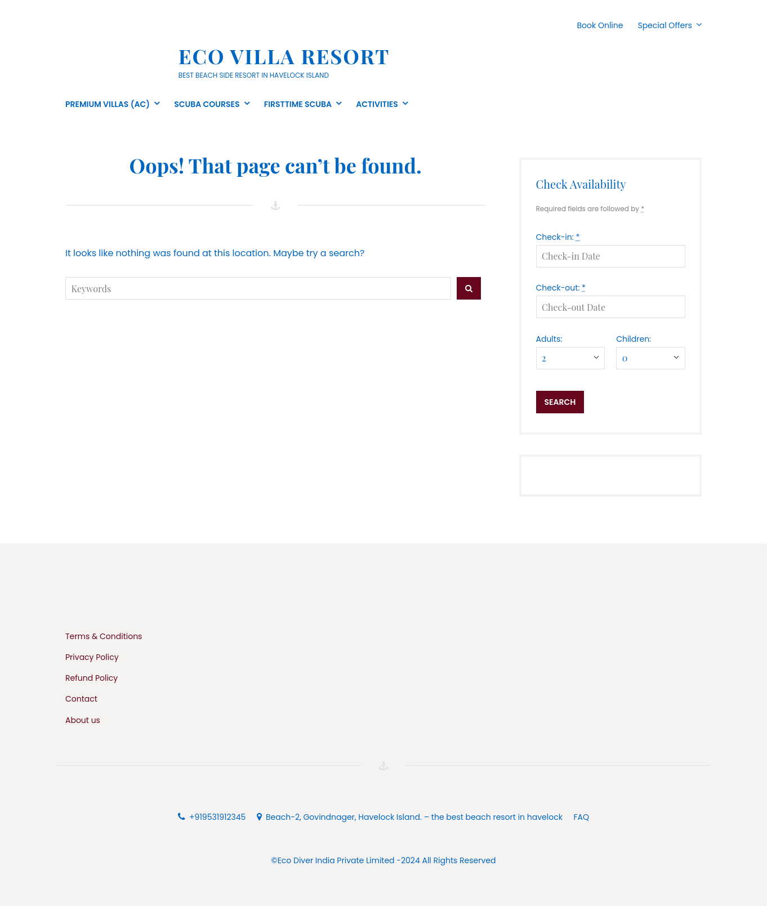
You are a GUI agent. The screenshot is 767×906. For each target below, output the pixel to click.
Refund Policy (91, 678)
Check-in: (558, 237)
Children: (633, 339)
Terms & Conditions (103, 636)
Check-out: (561, 287)
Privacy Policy (92, 657)
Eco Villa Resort (284, 55)
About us (82, 720)
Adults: (549, 339)
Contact (81, 698)
